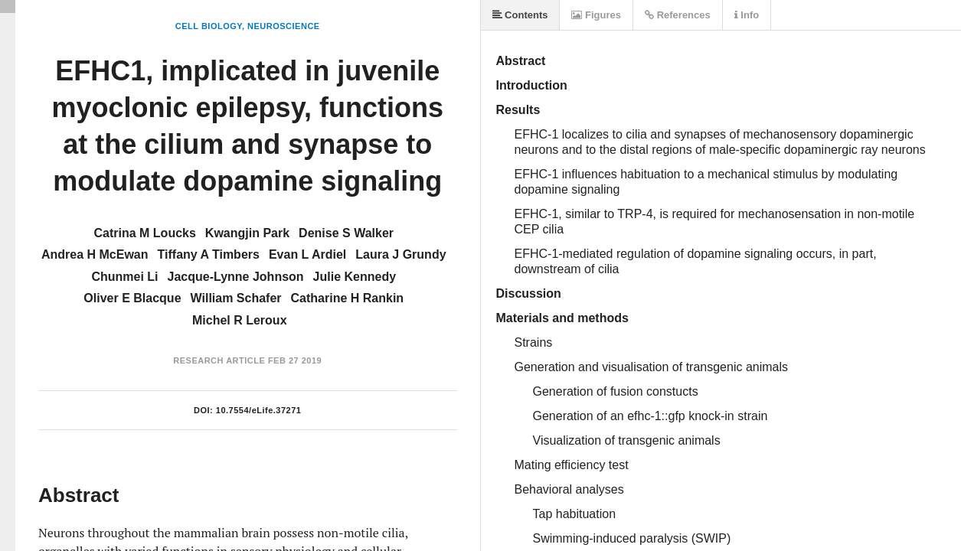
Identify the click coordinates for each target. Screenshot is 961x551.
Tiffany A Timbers (209, 254)
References (678, 15)
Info (746, 15)
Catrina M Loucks (144, 233)
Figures (596, 15)
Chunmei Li (124, 276)
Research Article (219, 360)
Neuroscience (283, 26)
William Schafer (236, 298)
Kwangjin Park (247, 233)
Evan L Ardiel (307, 254)
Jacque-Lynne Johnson (236, 276)
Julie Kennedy (354, 276)
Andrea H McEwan (95, 254)
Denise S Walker (346, 233)
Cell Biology (208, 26)
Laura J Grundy (400, 254)
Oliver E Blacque (132, 298)
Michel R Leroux (239, 320)
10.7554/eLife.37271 (259, 410)
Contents (520, 15)
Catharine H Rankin (347, 298)
